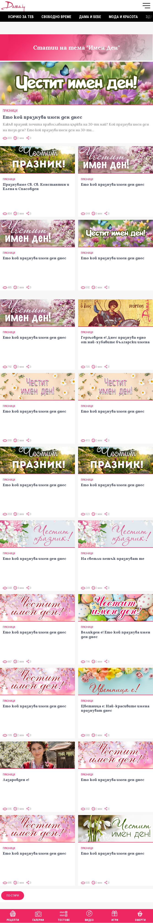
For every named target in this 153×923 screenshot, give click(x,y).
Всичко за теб (21, 17)
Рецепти (13, 915)
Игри (114, 915)
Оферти (140, 915)
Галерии (38, 915)
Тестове (64, 915)
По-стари (12, 895)
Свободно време (56, 17)
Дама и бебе (90, 17)
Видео (89, 915)
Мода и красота (123, 17)
